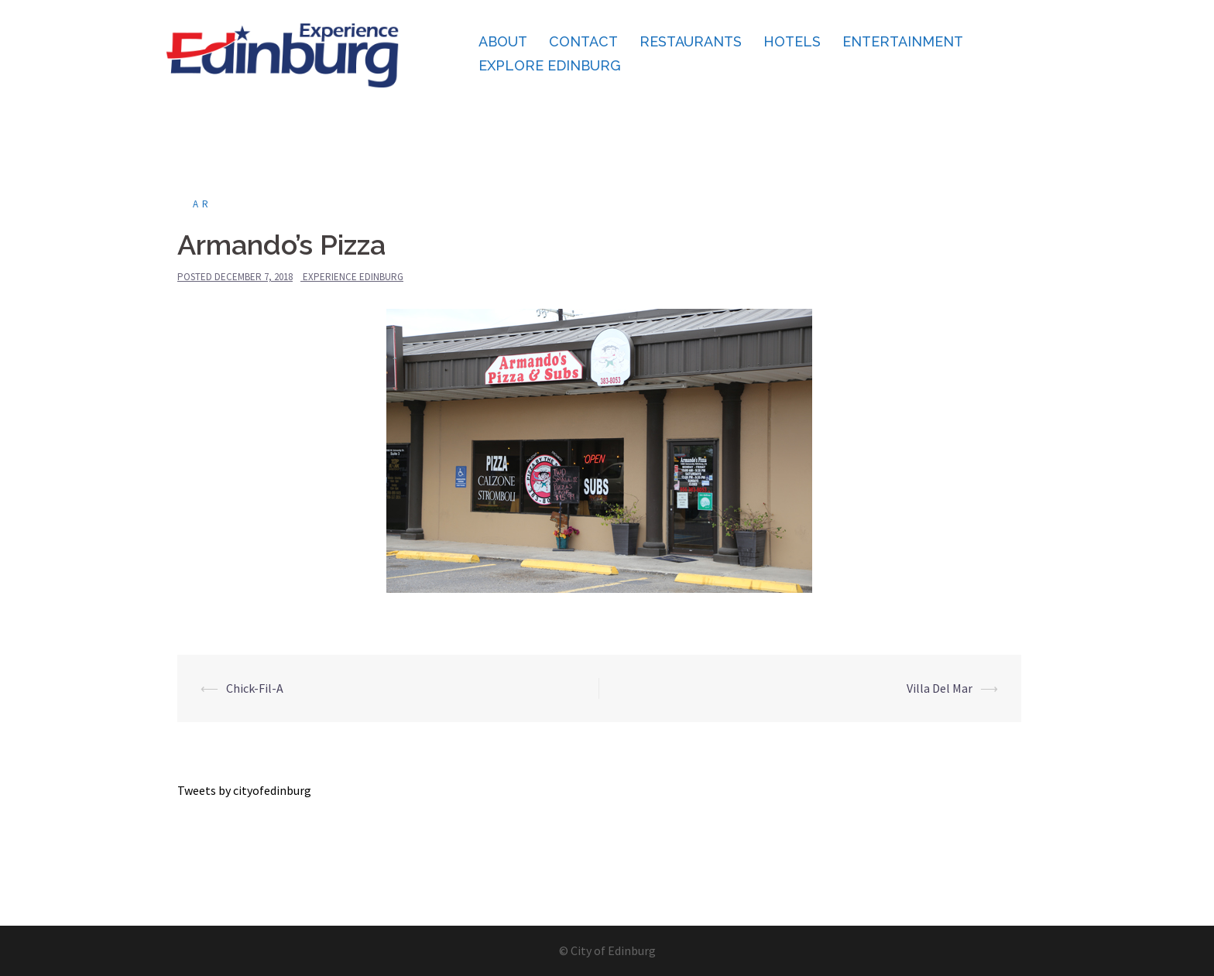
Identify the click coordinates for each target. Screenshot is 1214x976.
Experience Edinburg (353, 276)
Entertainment (902, 41)
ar (202, 204)
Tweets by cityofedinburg (244, 790)
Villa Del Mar (939, 688)
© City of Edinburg (607, 950)
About (502, 41)
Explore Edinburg (549, 65)
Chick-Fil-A (254, 688)
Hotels (792, 41)
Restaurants (691, 41)
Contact (583, 41)
